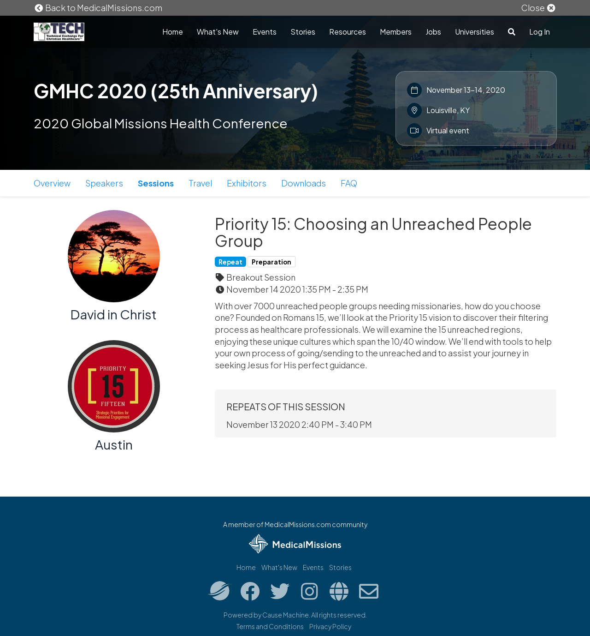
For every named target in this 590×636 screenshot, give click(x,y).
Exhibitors (246, 183)
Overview (52, 183)
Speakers (104, 183)
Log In (539, 31)
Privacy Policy (330, 626)
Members (396, 31)
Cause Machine (285, 615)
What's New (218, 31)
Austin (114, 444)
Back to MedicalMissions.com (98, 7)
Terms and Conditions (270, 626)
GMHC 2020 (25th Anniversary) (176, 90)
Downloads (303, 183)
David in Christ (114, 314)
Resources (347, 31)
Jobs (433, 31)
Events (265, 31)
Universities (474, 31)
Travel (200, 183)
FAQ (349, 183)
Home (172, 31)
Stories (302, 31)
